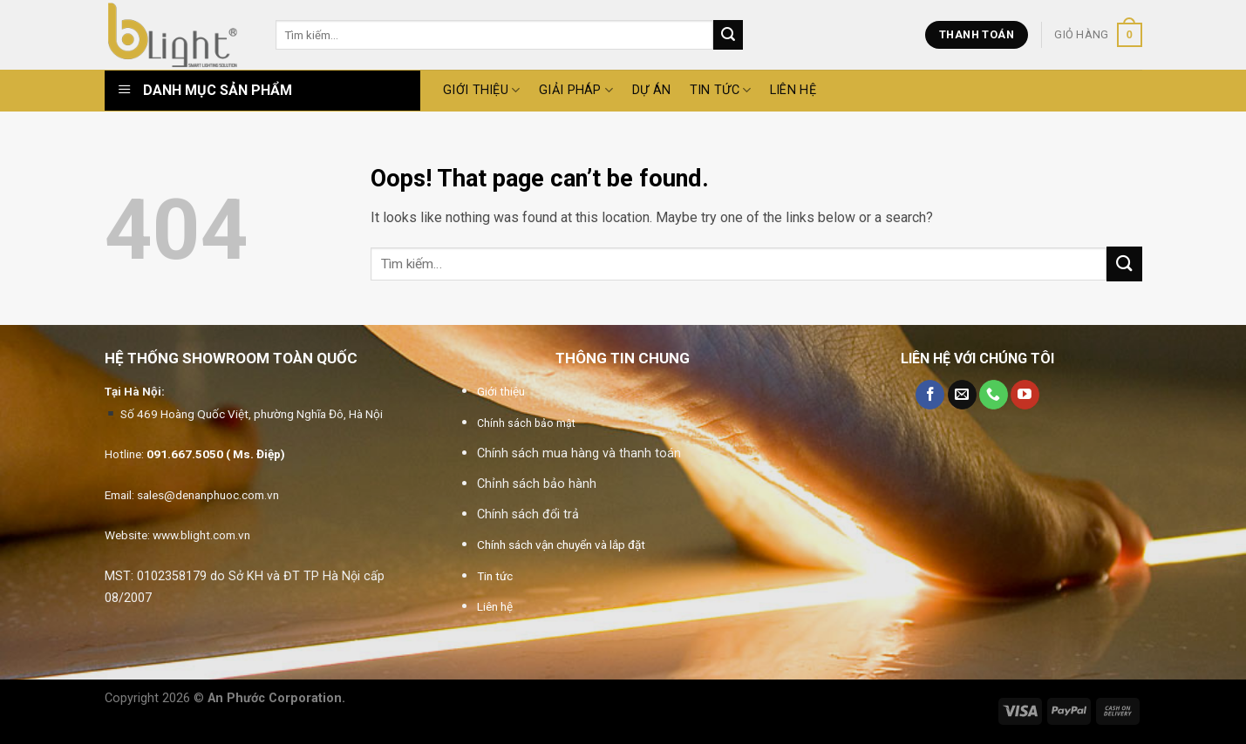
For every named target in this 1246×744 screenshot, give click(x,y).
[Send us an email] (962, 394)
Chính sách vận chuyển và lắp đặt (561, 544)
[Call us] (993, 394)
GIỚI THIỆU (481, 90)
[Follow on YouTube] (1025, 394)
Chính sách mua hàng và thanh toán (579, 453)
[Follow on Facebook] (930, 394)
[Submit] (728, 35)
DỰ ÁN (651, 90)
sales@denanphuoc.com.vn (208, 495)
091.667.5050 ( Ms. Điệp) (215, 454)
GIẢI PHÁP (576, 90)
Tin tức (721, 90)
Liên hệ (793, 90)
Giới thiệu (501, 391)
